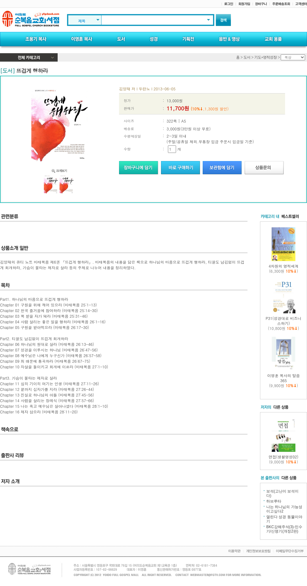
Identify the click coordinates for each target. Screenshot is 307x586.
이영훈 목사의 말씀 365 (283, 378)
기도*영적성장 (265, 57)
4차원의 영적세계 (283, 266)
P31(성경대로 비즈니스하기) (283, 321)
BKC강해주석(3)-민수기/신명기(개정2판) (284, 529)
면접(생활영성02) (284, 456)
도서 (246, 57)
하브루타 (273, 501)
